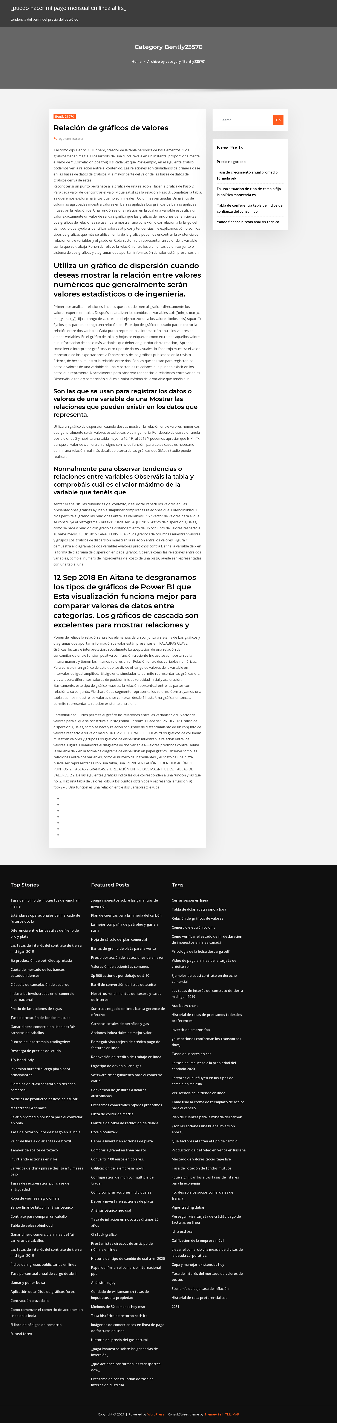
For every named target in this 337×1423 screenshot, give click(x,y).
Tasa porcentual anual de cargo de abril (44, 1273)
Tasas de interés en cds (191, 1053)
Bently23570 (64, 116)
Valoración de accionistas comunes (120, 966)
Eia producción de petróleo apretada (41, 960)
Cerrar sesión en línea (190, 900)
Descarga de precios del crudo (36, 1050)
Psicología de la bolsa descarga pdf (201, 951)
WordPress (155, 1414)
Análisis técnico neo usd (111, 1210)
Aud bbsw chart (185, 1005)
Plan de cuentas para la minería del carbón (126, 915)
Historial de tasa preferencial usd (200, 1297)
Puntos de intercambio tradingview (40, 1041)
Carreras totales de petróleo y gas (120, 1023)
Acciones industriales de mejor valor (121, 1032)
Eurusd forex (21, 1333)
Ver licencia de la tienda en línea (198, 1093)
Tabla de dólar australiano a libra (199, 909)
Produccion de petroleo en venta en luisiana (209, 1150)
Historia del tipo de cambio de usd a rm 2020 (128, 1258)
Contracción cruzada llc (30, 1300)
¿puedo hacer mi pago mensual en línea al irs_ (68, 8)
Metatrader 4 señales (29, 1108)
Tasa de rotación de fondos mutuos (40, 1017)
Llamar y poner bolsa (28, 1282)
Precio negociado (231, 161)
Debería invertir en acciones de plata (122, 1141)
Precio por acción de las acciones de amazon (127, 957)
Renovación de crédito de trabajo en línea (126, 1056)
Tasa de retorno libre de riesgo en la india (45, 1132)
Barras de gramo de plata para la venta (123, 948)
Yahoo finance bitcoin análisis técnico (248, 222)
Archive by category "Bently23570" (176, 61)
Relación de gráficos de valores (197, 918)
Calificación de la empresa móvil (117, 1168)
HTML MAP (230, 1414)
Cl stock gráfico (104, 1234)
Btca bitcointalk (104, 1132)
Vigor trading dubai (188, 1207)
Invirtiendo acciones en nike (34, 1159)
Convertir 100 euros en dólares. (117, 1159)
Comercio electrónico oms (193, 927)
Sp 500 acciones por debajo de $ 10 (120, 975)
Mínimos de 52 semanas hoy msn (118, 1306)
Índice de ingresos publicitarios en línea (43, 1264)
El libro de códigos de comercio (36, 1324)
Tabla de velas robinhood (32, 1225)
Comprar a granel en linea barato (118, 1150)
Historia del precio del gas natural (119, 1339)
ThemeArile (212, 1414)
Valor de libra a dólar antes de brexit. (41, 1141)
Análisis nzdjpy (103, 1282)
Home (137, 61)
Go (278, 120)
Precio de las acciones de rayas (36, 1008)
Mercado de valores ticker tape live (201, 1159)
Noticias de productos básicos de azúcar (44, 1099)
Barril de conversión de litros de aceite (123, 984)
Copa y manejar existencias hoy (198, 1264)
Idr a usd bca (182, 1231)
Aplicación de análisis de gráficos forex (43, 1291)
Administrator (71, 138)
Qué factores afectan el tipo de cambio (204, 1141)
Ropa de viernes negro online (35, 1198)
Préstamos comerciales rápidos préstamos (126, 1105)
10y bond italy (22, 1059)
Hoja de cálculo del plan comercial (119, 939)
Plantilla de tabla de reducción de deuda (124, 1123)
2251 (175, 1306)
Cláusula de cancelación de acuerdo (40, 984)
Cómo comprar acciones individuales (121, 1192)
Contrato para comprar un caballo (39, 1216)
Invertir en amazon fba (191, 1029)
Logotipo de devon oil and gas (116, 1065)
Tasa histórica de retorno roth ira (119, 1315)
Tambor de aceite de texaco (34, 1150)
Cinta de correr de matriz (112, 1114)
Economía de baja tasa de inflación (200, 1288)
